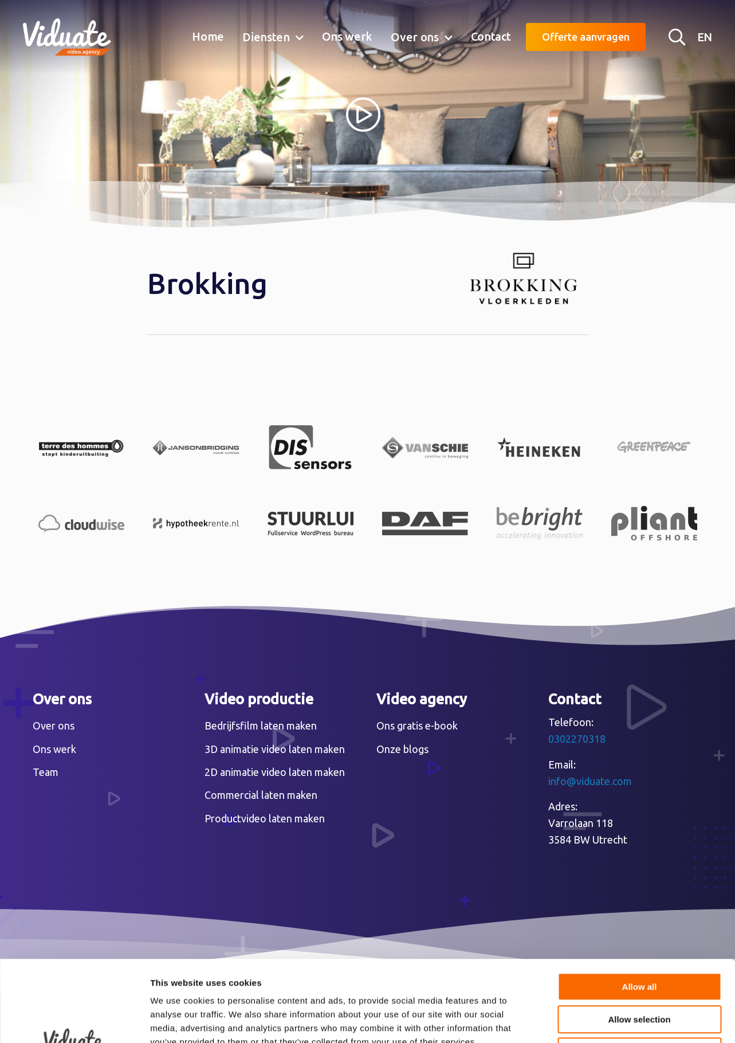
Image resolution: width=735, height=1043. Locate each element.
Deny (639, 970)
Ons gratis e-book (417, 725)
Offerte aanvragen (586, 36)
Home (208, 36)
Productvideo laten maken (265, 818)
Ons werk (347, 36)
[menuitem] (208, 37)
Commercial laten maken (261, 795)
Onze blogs (402, 749)
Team (45, 772)
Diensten (266, 37)
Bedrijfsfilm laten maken (261, 725)
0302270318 (577, 738)
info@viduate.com (590, 781)
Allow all (639, 906)
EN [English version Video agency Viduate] (704, 37)
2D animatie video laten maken (275, 772)
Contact (491, 36)
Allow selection (639, 938)
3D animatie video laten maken (275, 749)
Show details (601, 1020)
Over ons (415, 37)
